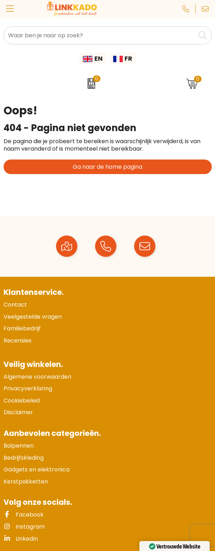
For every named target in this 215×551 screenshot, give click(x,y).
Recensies (18, 340)
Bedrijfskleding (24, 458)
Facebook (24, 515)
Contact (15, 305)
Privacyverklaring (28, 388)
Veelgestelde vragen (33, 317)
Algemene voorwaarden (37, 377)
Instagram (24, 527)
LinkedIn (21, 539)
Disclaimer (18, 412)
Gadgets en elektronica (37, 469)
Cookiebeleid (22, 400)
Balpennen (19, 446)
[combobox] (100, 35)
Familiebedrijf (22, 328)
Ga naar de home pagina (107, 167)
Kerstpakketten (26, 481)
